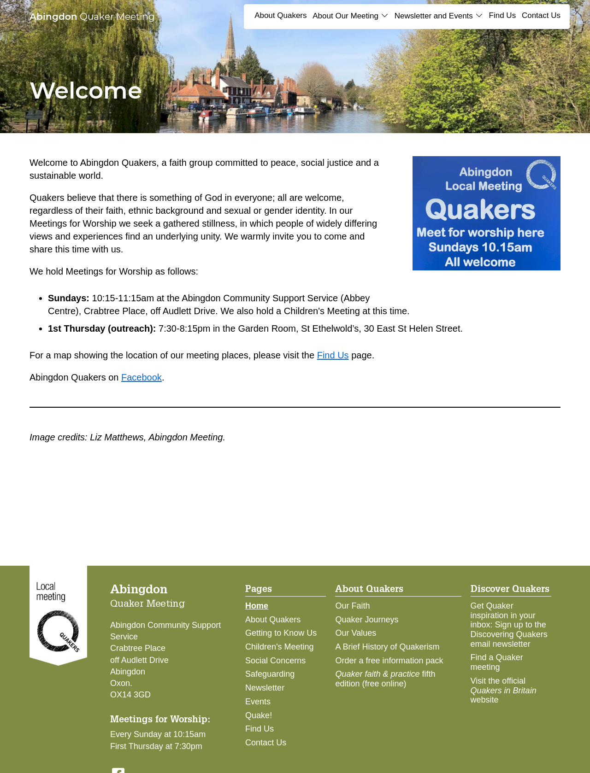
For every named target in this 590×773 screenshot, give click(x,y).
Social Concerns (275, 660)
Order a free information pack (389, 660)
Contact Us (541, 15)
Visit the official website (504, 690)
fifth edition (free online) (385, 678)
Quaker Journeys (366, 619)
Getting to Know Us (281, 633)
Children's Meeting (279, 646)
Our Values (355, 633)
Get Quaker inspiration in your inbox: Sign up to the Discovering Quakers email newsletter (509, 625)
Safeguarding (270, 674)
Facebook (141, 377)
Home (256, 605)
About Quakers (280, 15)
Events (258, 701)
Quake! (258, 715)
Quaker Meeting (92, 16)
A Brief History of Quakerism (387, 646)
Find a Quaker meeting (497, 662)
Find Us (502, 15)
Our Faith (352, 605)
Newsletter (264, 687)
